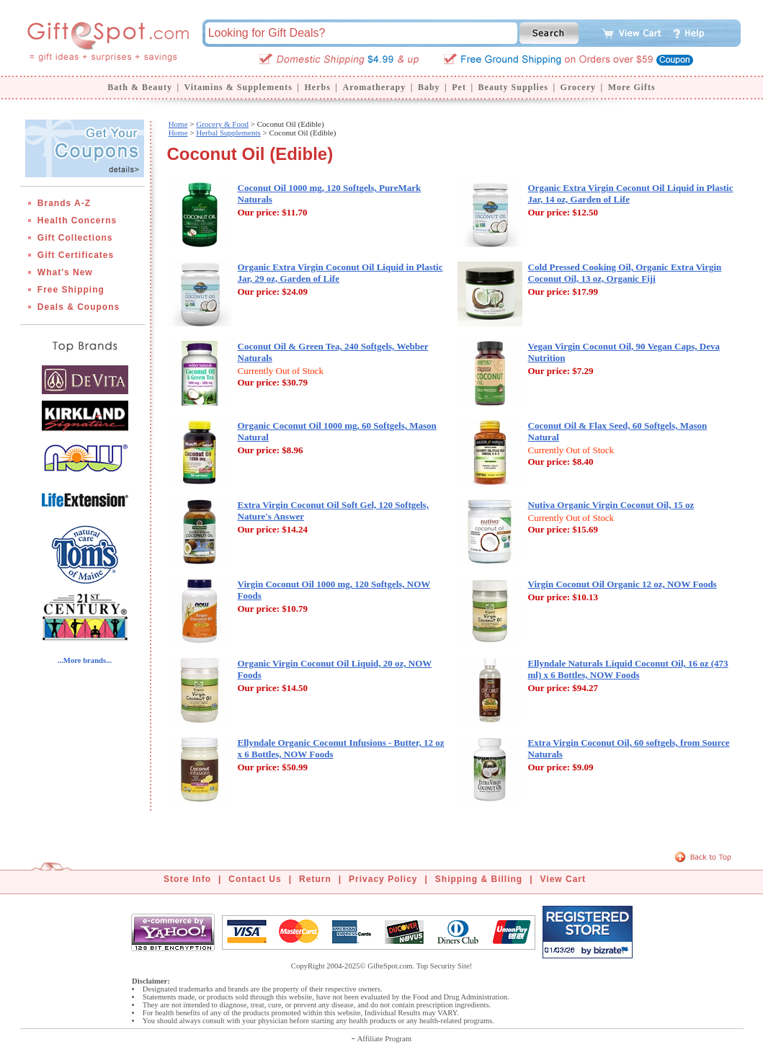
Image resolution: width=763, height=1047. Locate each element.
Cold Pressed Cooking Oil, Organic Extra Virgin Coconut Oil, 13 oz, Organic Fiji (625, 273)
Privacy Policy (383, 879)
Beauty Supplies (513, 87)
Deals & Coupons (78, 307)
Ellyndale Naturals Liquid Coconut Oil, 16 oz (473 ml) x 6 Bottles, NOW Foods (628, 669)
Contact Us (254, 879)
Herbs (317, 87)
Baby (429, 87)
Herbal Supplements (228, 132)
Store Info (187, 879)
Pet (459, 87)
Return (315, 879)
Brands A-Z (64, 203)
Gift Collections (75, 238)
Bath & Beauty (139, 87)
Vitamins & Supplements (238, 87)
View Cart (563, 879)
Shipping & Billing (478, 879)
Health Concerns (77, 220)
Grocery (578, 87)
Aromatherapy (374, 87)
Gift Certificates (75, 255)
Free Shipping (70, 290)
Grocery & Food (222, 124)
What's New (65, 272)
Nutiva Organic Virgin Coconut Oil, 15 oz (611, 504)
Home (178, 124)
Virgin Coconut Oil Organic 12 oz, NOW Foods (622, 584)
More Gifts (632, 87)
